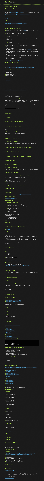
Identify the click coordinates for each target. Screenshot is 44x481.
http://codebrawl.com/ (9, 382)
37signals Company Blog (10, 330)
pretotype (24, 30)
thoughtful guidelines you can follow (25, 194)
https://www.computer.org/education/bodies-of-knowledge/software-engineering (17, 14)
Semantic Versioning (9, 470)
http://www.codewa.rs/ (9, 383)
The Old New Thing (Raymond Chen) (11, 337)
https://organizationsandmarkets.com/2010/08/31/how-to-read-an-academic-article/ (19, 454)
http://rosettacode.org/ (10, 375)
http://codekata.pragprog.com (11, 370)
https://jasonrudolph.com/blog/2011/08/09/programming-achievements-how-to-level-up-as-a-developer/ (21, 367)
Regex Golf (8, 376)
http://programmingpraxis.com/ (11, 372)
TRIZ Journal (8, 229)
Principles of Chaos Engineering (11, 198)
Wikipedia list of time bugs (9, 431)
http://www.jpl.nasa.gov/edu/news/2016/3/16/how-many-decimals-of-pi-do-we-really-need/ (20, 67)
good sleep (29, 49)
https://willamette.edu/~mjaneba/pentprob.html (13, 301)
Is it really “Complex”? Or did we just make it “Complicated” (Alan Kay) (18, 265)
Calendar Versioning (9, 478)
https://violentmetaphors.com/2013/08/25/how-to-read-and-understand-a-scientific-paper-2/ (20, 453)
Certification (8, 80)
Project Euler (8, 371)
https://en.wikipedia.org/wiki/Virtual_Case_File (12, 325)
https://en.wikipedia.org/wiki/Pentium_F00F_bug (13, 300)
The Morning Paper (9, 466)
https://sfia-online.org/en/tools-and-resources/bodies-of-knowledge (16, 23)
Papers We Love (8, 333)
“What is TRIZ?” (9, 232)
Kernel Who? (8, 332)
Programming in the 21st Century (11, 331)
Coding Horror (8, 328)
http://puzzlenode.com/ (10, 381)
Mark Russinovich (9, 336)
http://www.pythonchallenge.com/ (11, 373)
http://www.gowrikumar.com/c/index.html (12, 374)
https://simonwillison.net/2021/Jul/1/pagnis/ (13, 260)
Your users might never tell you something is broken (14, 60)
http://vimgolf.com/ (9, 380)
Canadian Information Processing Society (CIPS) (15, 90)
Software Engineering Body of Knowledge (16, 12)
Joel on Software (9, 329)
